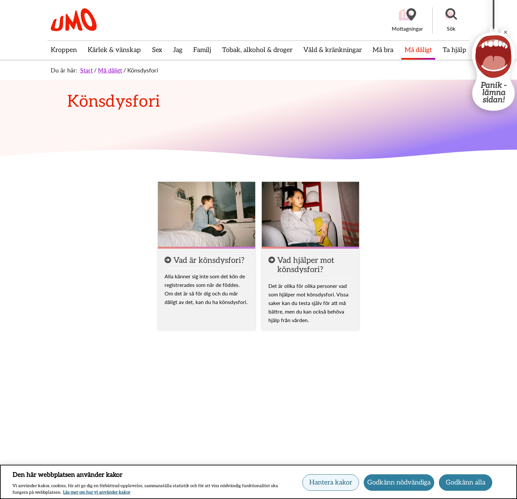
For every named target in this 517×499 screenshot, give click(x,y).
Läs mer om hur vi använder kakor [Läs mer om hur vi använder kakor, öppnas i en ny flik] (96, 493)
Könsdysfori (142, 70)
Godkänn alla (465, 483)
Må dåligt (110, 70)
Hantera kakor (330, 483)
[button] (451, 20)
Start (86, 70)
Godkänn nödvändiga (399, 483)
